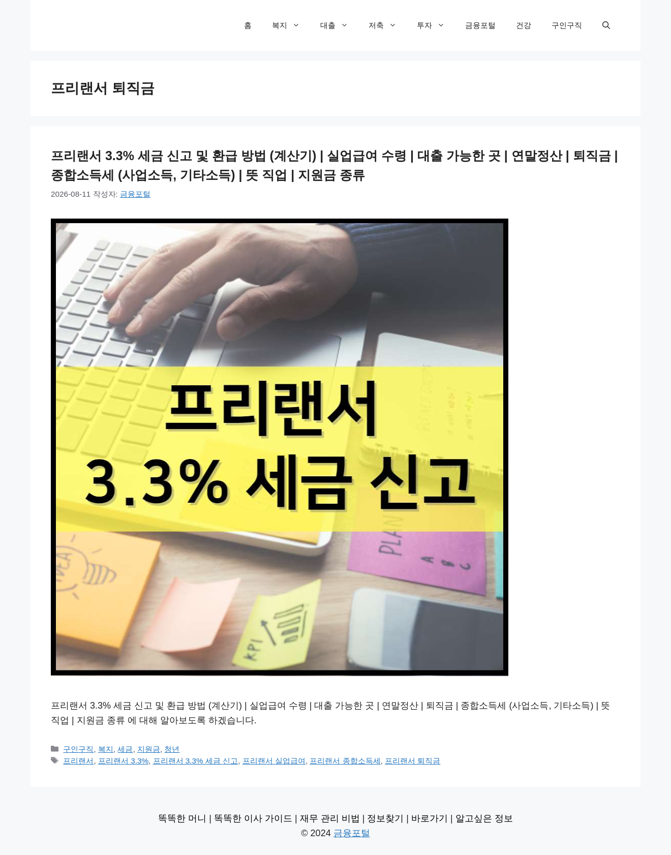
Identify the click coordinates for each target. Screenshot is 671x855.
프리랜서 (78, 760)
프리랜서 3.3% (123, 760)
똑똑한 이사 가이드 (253, 818)
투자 (436, 25)
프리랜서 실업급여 (274, 760)
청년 (171, 749)
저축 (388, 25)
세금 (125, 749)
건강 (523, 25)
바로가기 (429, 818)
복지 (291, 25)
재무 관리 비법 (330, 818)
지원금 (148, 749)
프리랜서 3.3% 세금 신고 (195, 760)
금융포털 (480, 25)
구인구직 (567, 25)
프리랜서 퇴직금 (412, 760)
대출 (339, 25)
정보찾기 (385, 818)
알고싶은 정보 (484, 818)
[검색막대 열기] (606, 25)
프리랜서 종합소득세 (345, 760)
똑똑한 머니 (182, 818)
